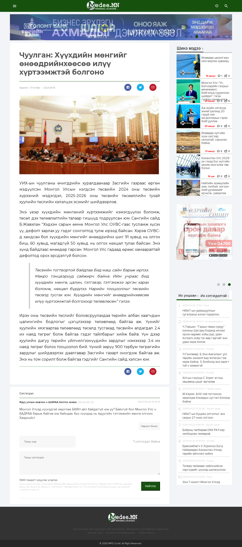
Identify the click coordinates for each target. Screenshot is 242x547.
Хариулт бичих (149, 426)
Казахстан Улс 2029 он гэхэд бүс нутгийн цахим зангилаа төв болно (215, 163)
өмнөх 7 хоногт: (215, 6)
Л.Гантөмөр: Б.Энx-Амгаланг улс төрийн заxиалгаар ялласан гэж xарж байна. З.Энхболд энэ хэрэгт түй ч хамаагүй (205, 360)
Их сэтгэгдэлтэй (214, 296)
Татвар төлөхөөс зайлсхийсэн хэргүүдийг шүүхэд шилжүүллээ (203, 468)
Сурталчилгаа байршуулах (120, 532)
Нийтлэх (150, 486)
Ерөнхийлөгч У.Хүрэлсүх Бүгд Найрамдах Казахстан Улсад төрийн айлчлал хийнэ (202, 450)
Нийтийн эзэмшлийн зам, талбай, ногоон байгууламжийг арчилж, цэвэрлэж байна (215, 190)
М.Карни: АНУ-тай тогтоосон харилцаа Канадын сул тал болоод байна (206, 398)
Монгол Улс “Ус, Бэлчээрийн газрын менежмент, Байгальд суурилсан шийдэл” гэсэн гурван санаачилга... (215, 91)
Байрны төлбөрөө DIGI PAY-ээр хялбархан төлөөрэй (203, 432)
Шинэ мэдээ (189, 48)
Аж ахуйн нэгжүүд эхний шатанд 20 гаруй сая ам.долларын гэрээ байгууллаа (214, 114)
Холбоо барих (146, 532)
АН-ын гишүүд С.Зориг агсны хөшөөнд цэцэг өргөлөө (202, 380)
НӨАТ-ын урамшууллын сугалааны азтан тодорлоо (200, 312)
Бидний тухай (95, 532)
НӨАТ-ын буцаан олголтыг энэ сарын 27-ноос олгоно (203, 416)
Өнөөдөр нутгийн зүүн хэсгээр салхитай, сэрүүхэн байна (214, 138)
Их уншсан (187, 295)
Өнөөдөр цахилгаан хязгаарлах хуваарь (215, 59)
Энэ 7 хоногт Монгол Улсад (201, 482)
